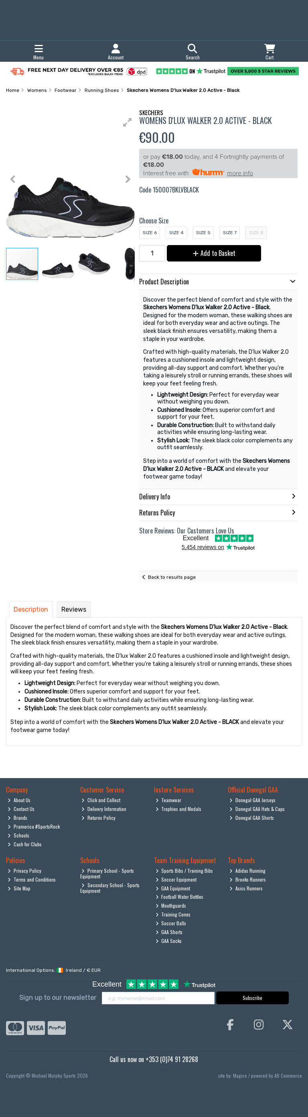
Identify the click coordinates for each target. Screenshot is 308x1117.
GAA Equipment (173, 888)
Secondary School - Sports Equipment (110, 888)
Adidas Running (247, 870)
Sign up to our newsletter (57, 997)
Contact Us (21, 808)
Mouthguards (171, 905)
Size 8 (256, 232)
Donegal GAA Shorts (251, 817)
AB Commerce (288, 1075)
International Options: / (53, 970)
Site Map (19, 888)
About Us (19, 800)
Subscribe (252, 997)
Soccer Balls (171, 923)
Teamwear (169, 800)
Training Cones (173, 914)
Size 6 (150, 232)
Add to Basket (214, 253)
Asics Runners (246, 888)
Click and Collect (100, 800)
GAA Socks (169, 940)
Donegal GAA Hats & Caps (257, 808)
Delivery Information (103, 808)
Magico (240, 1075)
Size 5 (203, 232)
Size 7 (230, 232)
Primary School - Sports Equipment (107, 873)
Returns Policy (98, 817)
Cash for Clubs (25, 844)
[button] (127, 122)
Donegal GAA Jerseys (252, 800)
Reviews (73, 609)
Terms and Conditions (32, 879)
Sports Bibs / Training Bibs (184, 870)
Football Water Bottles (180, 896)
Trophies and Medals (179, 808)
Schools (18, 835)
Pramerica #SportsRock (34, 826)
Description (31, 609)
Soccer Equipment (176, 879)
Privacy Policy (24, 870)
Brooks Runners (247, 879)
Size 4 (176, 232)
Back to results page (172, 577)
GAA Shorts (169, 931)
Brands (17, 817)
